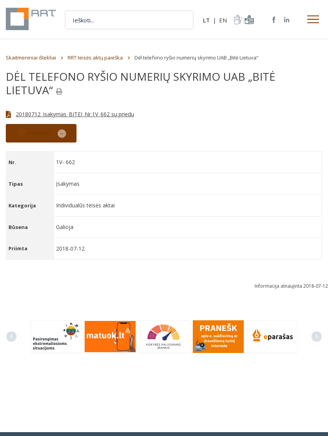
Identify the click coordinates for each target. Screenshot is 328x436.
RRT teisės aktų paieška (95, 57)
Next (316, 336)
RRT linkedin (287, 20)
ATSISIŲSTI (35, 132)
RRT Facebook (273, 20)
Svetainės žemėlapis (261, 20)
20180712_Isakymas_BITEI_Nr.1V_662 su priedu (75, 114)
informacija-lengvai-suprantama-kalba (248, 20)
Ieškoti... (184, 20)
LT (206, 20)
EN (223, 20)
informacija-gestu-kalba (237, 20)
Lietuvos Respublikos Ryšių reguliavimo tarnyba (32, 19)
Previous (11, 336)
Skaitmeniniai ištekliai (31, 57)
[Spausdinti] (59, 91)
